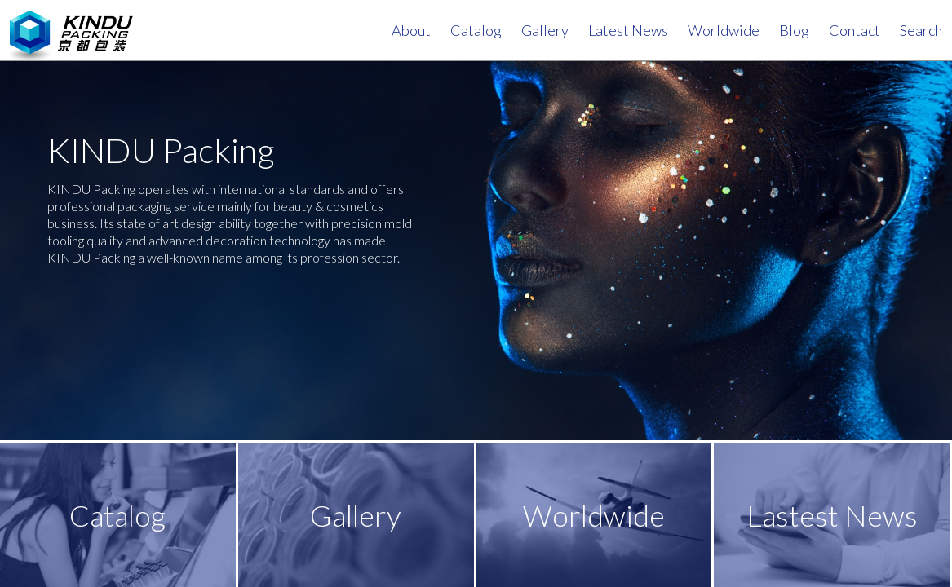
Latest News (628, 30)
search (921, 30)
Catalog (476, 30)
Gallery (545, 30)
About (411, 30)
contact (854, 30)
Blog (794, 30)
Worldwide (723, 30)
